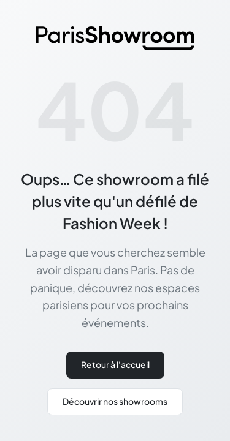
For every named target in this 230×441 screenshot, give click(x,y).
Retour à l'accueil (115, 364)
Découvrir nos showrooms (115, 401)
